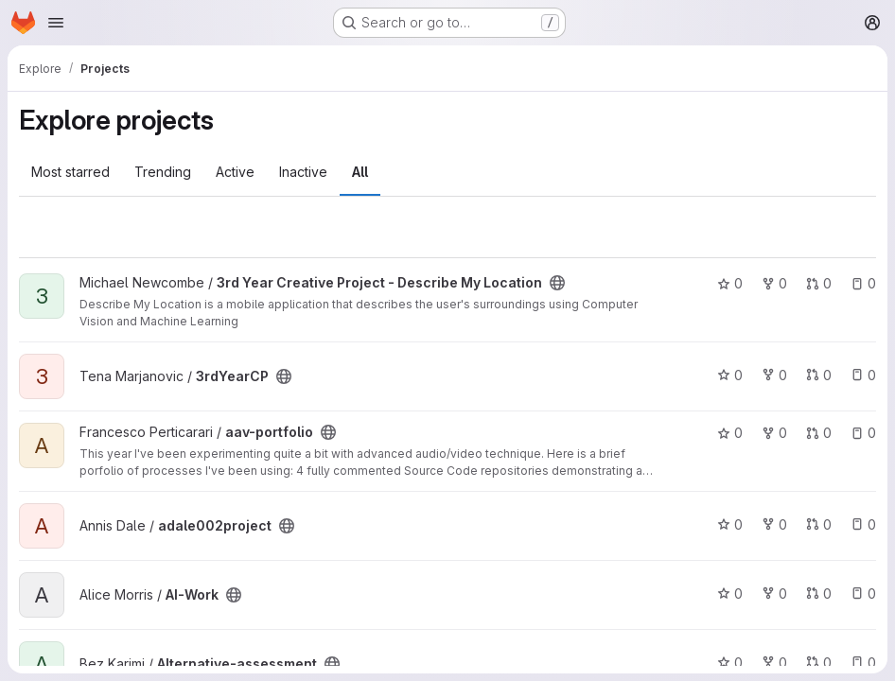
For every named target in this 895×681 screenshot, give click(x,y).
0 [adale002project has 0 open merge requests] (819, 524)
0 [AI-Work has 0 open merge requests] (819, 593)
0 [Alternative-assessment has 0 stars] (730, 663)
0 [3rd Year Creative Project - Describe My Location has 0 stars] (730, 283)
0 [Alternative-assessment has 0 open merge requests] (819, 663)
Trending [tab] (162, 172)
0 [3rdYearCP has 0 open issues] (863, 375)
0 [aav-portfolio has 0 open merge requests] (819, 433)
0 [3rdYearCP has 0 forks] (774, 375)
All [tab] (360, 172)
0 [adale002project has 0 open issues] (863, 524)
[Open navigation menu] (56, 23)
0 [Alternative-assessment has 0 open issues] (863, 663)
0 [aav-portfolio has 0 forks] (774, 433)
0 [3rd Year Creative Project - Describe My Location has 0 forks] (774, 283)
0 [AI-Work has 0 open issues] (863, 593)
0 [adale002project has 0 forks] (774, 524)
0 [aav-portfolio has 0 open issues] (863, 433)
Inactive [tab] (303, 172)
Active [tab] (235, 172)
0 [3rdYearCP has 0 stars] (730, 375)
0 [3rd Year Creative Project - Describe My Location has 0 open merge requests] (819, 283)
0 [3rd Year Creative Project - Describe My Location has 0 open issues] (863, 283)
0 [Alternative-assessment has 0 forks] (774, 663)
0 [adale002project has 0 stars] (730, 524)
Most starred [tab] (70, 172)
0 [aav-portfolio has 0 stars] (730, 433)
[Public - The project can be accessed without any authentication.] (557, 282)
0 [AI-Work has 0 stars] (730, 593)
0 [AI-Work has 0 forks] (774, 593)
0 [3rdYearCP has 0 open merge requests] (819, 375)
